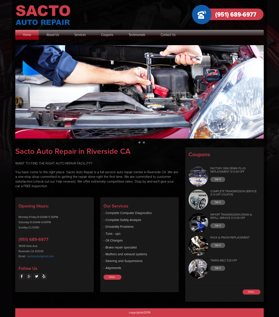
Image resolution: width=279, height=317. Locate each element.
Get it (218, 179)
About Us (52, 34)
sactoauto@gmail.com (40, 256)
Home (27, 34)
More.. (112, 277)
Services (80, 34)
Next (258, 91)
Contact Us (168, 34)
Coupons (107, 34)
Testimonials (137, 34)
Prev (20, 91)
